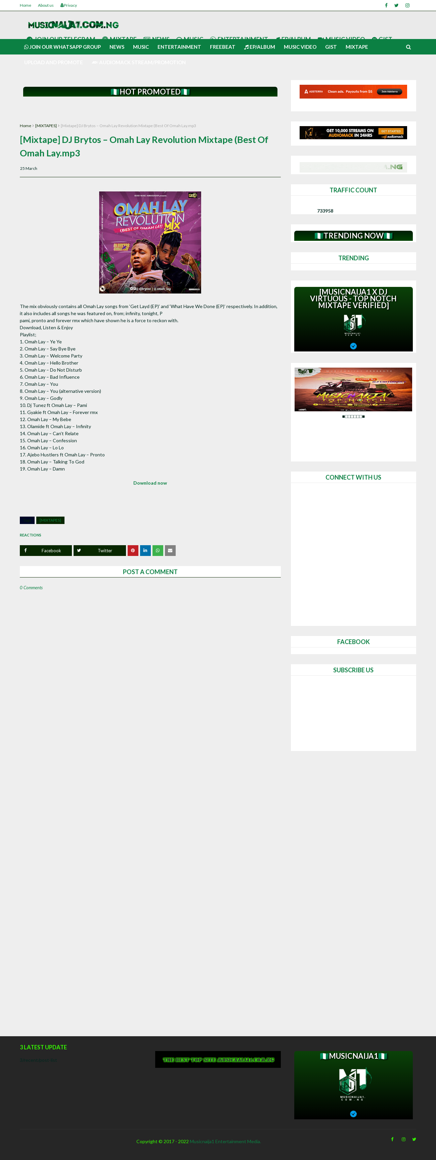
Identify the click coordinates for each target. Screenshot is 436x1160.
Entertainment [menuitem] (179, 47)
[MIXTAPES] (46, 125)
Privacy (68, 5)
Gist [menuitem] (331, 47)
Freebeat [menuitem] (222, 47)
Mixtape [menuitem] (357, 47)
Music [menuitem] (141, 47)
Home (25, 5)
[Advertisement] (150, 110)
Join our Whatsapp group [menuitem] (62, 47)
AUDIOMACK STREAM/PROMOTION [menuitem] (139, 62)
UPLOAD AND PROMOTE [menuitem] (53, 62)
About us (46, 5)
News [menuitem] (117, 47)
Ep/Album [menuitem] (259, 47)
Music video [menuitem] (300, 47)
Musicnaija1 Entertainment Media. (225, 1141)
